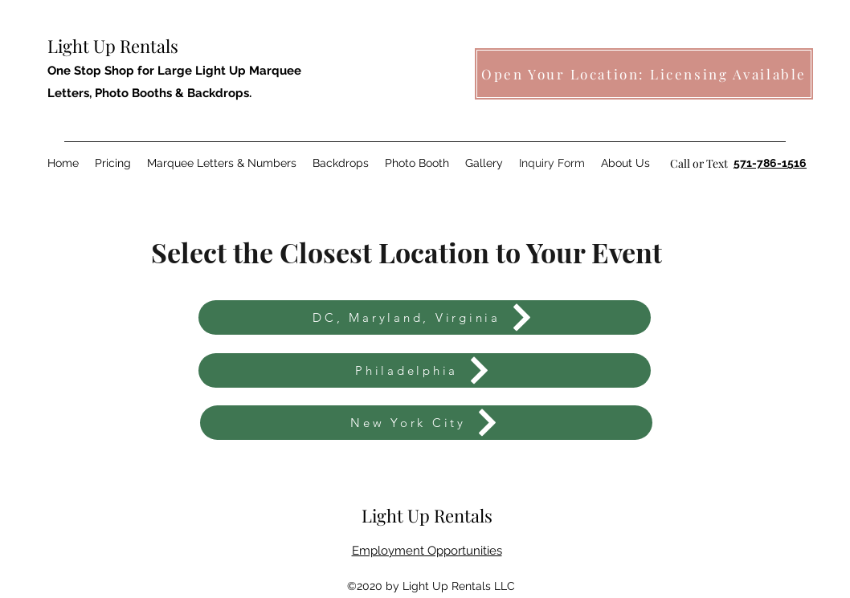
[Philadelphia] (424, 370)
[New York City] (426, 422)
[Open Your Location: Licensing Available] (644, 73)
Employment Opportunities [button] (427, 550)
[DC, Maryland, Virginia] (424, 317)
